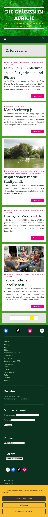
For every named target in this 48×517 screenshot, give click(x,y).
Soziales (26, 275)
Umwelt (15, 62)
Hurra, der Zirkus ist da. (23, 216)
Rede (6, 375)
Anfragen (7, 344)
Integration (15, 171)
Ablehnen (24, 505)
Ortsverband (26, 62)
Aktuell (6, 342)
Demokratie (8, 355)
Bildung (7, 350)
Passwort (7, 420)
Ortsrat (6, 366)
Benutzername (9, 415)
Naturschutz (8, 364)
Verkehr (7, 380)
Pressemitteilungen (37, 62)
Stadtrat (7, 378)
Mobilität (23, 171)
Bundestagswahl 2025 (13, 353)
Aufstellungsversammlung (16, 399)
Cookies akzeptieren (24, 499)
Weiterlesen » (37, 96)
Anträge (7, 347)
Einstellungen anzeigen (24, 511)
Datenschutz (9, 483)
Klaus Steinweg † (18, 110)
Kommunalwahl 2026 (12, 361)
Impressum (8, 480)
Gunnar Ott (8, 358)
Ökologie (9, 62)
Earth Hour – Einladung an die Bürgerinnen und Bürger (23, 72)
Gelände (9, 171)
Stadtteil (35, 171)
